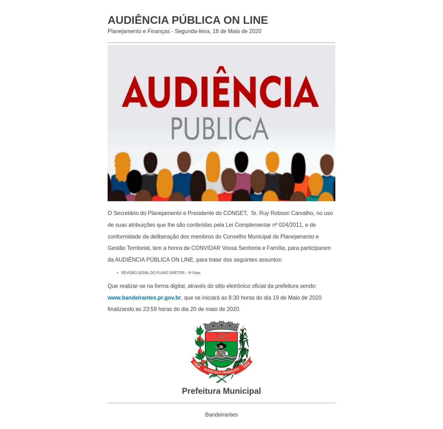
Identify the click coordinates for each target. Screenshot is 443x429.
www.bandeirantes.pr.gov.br (144, 298)
